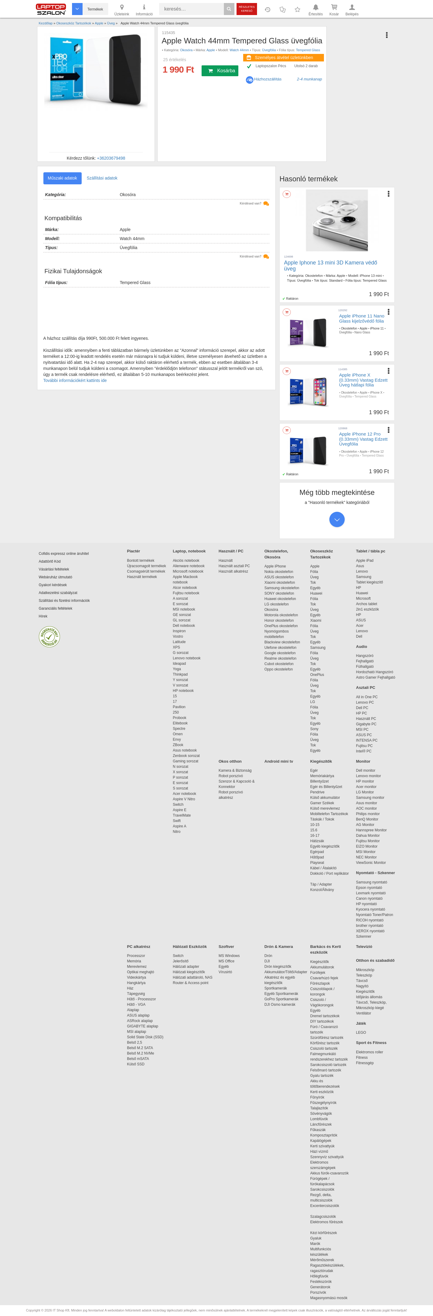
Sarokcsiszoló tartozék (328, 1065)
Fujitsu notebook (186, 593)
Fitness (362, 1057)
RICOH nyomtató (370, 920)
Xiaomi (316, 620)
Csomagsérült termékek (146, 571)
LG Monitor (365, 792)
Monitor (363, 761)
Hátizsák (317, 841)
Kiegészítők (321, 761)
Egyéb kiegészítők (325, 846)
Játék (361, 1023)
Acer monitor (366, 787)
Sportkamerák (276, 988)
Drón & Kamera (279, 946)
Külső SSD (136, 1064)
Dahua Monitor (368, 835)
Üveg (314, 577)
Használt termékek (142, 577)
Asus (360, 566)
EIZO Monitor (367, 846)
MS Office (226, 961)
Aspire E (180, 810)
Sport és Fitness (371, 1042)
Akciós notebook (186, 560)
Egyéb (315, 588)
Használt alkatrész (233, 571)
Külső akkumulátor (325, 798)
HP (358, 588)
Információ (144, 9)
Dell (359, 636)
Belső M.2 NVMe (141, 1053)
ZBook (178, 745)
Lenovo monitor (368, 776)
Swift (177, 821)
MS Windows (229, 956)
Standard (336, 280)
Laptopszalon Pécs (271, 66)
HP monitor (365, 781)
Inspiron (179, 631)
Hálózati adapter (186, 966)
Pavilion (179, 707)
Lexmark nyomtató (371, 893)
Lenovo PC (365, 702)
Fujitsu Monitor (368, 841)
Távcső (362, 981)
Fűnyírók (317, 1097)
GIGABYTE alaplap (143, 1026)
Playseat (317, 863)
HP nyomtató (366, 904)
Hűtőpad (317, 857)
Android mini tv (279, 761)
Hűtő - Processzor (141, 999)
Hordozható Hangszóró (374, 672)
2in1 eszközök (367, 609)
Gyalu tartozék (322, 1076)
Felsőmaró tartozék (325, 1070)
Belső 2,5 (134, 1042)
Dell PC (362, 708)
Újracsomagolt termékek (146, 566)
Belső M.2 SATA (140, 1048)
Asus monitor (366, 803)
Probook (180, 718)
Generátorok (320, 1287)
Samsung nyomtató (371, 882)
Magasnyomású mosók (328, 1298)
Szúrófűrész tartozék (327, 1038)
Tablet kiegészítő (369, 582)
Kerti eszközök (322, 1092)
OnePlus (317, 675)
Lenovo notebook (187, 658)
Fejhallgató (365, 661)
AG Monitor (365, 825)
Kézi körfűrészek (326, 1233)
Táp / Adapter (321, 884)
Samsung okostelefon (282, 588)
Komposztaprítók (323, 1135)
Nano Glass (362, 332)
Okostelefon (314, 275)
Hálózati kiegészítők (189, 972)
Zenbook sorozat (186, 756)
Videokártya (136, 977)
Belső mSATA (139, 1059)
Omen (178, 734)
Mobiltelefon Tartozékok (329, 814)
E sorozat (180, 604)
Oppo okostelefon (279, 669)
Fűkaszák (318, 1130)
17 (175, 701)
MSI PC (362, 729)
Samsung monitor (370, 798)
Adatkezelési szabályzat (58, 593)
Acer (360, 626)
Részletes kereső (247, 8)
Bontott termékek (141, 560)
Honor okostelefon (279, 620)
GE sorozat (183, 615)
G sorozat (181, 653)
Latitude (179, 642)
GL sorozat (181, 620)
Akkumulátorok (325, 967)
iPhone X (376, 392)
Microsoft (363, 598)
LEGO (361, 1032)
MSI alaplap (136, 1032)
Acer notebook (184, 794)
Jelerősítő (181, 961)
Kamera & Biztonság (235, 770)
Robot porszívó (231, 776)
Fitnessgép (365, 1063)
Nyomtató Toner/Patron (374, 915)
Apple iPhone (275, 566)
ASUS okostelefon (279, 577)
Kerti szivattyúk (322, 1146)
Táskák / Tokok (322, 819)
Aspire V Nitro (185, 799)
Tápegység (136, 994)
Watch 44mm (239, 50)
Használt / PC (231, 551)
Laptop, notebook (189, 551)
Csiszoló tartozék (324, 1048)
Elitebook (180, 723)
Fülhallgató (365, 666)
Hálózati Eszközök (190, 946)
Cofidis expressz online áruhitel (64, 554)
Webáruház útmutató (55, 577)
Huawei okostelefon (280, 599)
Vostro (178, 636)
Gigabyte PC (366, 724)
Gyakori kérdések (53, 585)
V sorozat (180, 685)
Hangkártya (136, 983)
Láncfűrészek (324, 1124)
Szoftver (226, 946)
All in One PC (367, 697)
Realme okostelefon (281, 658)
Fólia (314, 572)
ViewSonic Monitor (371, 863)
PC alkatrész (138, 946)
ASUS (361, 620)
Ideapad (179, 663)
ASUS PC (364, 735)
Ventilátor (363, 1013)
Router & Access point (191, 983)
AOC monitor (366, 808)
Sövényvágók (324, 1113)
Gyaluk (323, 1238)
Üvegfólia (269, 50)
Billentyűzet (319, 781)
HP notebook (183, 691)
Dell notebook (184, 626)
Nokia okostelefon (279, 572)
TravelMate (183, 815)
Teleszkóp (364, 975)
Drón (268, 956)
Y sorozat (180, 680)
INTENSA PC (367, 740)
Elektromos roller (369, 1052)
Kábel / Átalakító (324, 868)
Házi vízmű (319, 1151)
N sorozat (180, 766)
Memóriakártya (322, 776)
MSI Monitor (366, 852)
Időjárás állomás (369, 997)
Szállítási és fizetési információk (64, 601)
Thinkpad (180, 674)
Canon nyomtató (369, 898)
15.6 (313, 830)
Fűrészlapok (323, 983)
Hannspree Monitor (371, 830)
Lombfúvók (319, 1119)
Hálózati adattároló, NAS (192, 977)
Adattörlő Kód (50, 561)
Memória (134, 961)
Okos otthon (230, 761)
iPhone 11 (377, 328)
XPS (176, 647)
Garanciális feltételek (55, 608)
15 (175, 696)
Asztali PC (365, 687)
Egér (314, 770)
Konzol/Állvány (322, 890)
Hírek (43, 616)
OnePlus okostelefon (281, 626)
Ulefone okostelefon (281, 647)
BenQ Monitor (367, 819)
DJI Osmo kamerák (281, 1004)
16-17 (315, 835)
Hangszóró (365, 656)
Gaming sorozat (186, 761)
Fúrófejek (320, 973)
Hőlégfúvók (319, 1276)
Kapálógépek (320, 1141)
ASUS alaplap (139, 1015)
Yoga (177, 669)
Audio (361, 646)
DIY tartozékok (322, 1021)
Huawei (316, 593)
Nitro (176, 832)
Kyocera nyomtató (370, 909)
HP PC (361, 713)
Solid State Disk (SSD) (145, 1037)
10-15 (315, 825)
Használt (226, 560)
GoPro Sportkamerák (282, 999)
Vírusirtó (225, 972)
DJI (267, 961)
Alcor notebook (185, 588)
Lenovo (362, 571)
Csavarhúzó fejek (327, 978)
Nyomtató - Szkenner (375, 873)
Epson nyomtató (369, 888)
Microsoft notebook (188, 571)
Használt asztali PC (234, 566)
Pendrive (317, 792)
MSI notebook (184, 609)
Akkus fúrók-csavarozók (329, 1173)
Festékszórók (321, 1282)
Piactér (133, 551)
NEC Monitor (366, 857)
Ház (130, 988)
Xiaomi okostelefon (280, 582)
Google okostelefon (280, 653)
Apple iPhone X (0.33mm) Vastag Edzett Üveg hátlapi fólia (363, 379)
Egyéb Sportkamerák (282, 994)
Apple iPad (365, 560)
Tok (313, 582)
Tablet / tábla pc (370, 551)
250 (176, 712)
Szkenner (364, 936)
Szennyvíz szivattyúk (327, 1157)
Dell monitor (365, 770)
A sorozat (180, 598)
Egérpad (317, 852)
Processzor (136, 956)
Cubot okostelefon (279, 664)
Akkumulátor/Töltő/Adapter (286, 972)
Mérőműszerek (322, 1260)
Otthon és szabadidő (375, 960)
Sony (314, 729)
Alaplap (133, 1010)
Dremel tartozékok (328, 1016)
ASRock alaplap (141, 1021)
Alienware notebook (189, 566)
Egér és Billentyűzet (326, 787)
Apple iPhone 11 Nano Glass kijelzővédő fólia (361, 318)
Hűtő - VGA (136, 1004)
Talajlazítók (319, 1108)
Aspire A (180, 826)
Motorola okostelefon (281, 615)
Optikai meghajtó (140, 972)
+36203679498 (111, 158)
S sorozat (180, 788)
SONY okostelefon (279, 593)
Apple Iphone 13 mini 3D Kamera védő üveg (330, 266)
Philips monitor (368, 814)
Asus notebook (185, 750)
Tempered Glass (308, 50)
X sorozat (180, 772)
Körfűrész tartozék (325, 1043)
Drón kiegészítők (278, 966)
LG (312, 702)
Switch (178, 804)
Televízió (364, 946)
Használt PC (366, 719)
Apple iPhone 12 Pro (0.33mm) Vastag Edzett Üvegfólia (363, 438)
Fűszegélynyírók (325, 1103)
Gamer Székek (322, 803)
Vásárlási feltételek (54, 569)
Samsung (318, 647)
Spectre (179, 729)
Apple (210, 50)
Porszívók (318, 1292)
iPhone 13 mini (371, 275)
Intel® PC (364, 751)
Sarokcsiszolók (324, 1189)
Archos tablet (366, 604)
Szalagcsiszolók (323, 1216)
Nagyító (362, 986)
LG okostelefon (277, 604)
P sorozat (180, 777)
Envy (177, 739)
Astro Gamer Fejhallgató (375, 677)
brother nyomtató (370, 926)
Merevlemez (137, 966)
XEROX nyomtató (370, 931)
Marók (319, 1244)
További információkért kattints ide (75, 380)
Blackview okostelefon (282, 642)
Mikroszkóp (365, 970)
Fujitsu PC (364, 746)
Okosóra (186, 50)
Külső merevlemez (325, 808)
